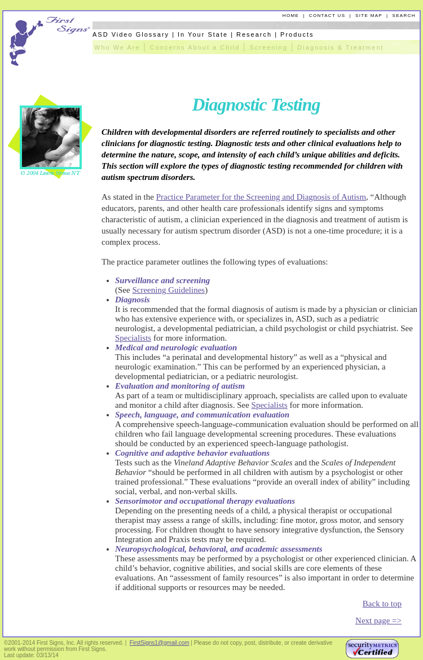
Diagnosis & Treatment (340, 47)
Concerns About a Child (195, 47)
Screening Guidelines (168, 289)
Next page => (378, 620)
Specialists (133, 337)
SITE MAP (368, 15)
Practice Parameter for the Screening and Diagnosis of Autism (261, 196)
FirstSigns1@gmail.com (160, 643)
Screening (269, 47)
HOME (291, 15)
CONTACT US (327, 15)
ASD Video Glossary (130, 34)
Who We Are (117, 47)
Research (254, 34)
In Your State (203, 34)
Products (297, 34)
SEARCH (404, 15)
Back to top (382, 603)
